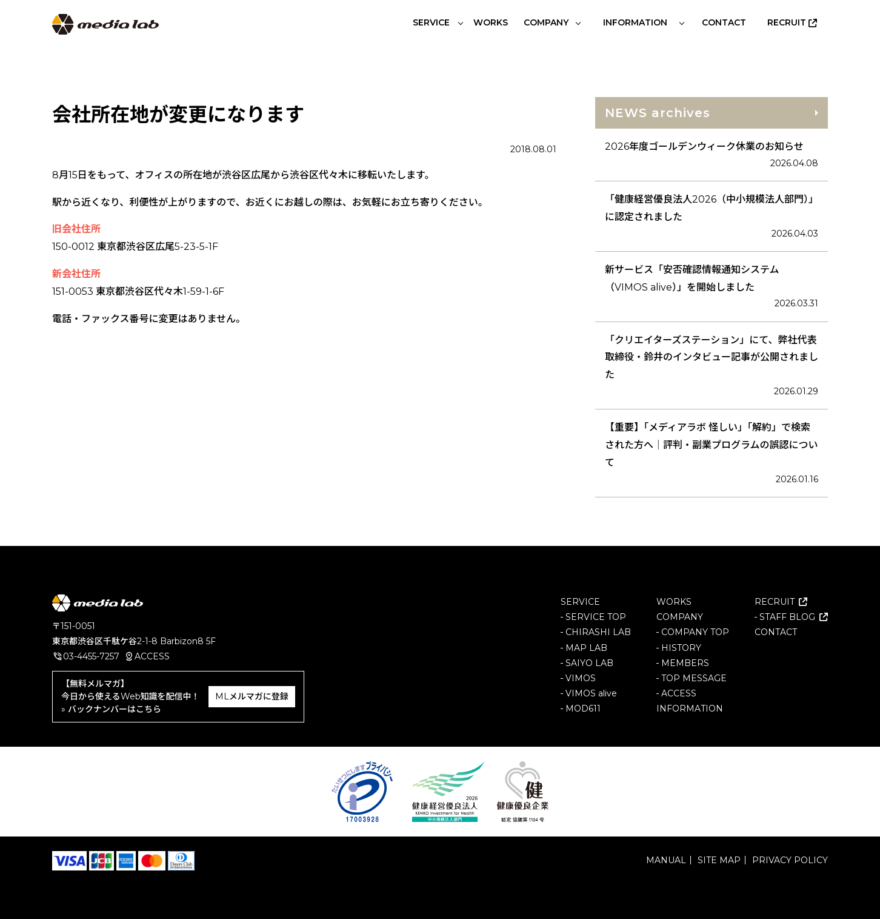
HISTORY (681, 647)
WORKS (674, 601)
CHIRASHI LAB (598, 632)
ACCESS (152, 656)
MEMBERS (685, 662)
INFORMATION (689, 708)
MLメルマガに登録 (251, 696)
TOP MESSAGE (694, 678)
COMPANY (679, 616)
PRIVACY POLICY (790, 860)
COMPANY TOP (695, 632)
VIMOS (580, 678)
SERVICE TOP (595, 616)
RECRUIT (775, 601)
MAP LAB (586, 647)
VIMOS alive (591, 693)
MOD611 (583, 708)
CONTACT (776, 632)
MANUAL (666, 860)
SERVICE (580, 601)
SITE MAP (719, 860)
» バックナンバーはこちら (111, 709)
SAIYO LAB (589, 662)
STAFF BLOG (787, 616)
